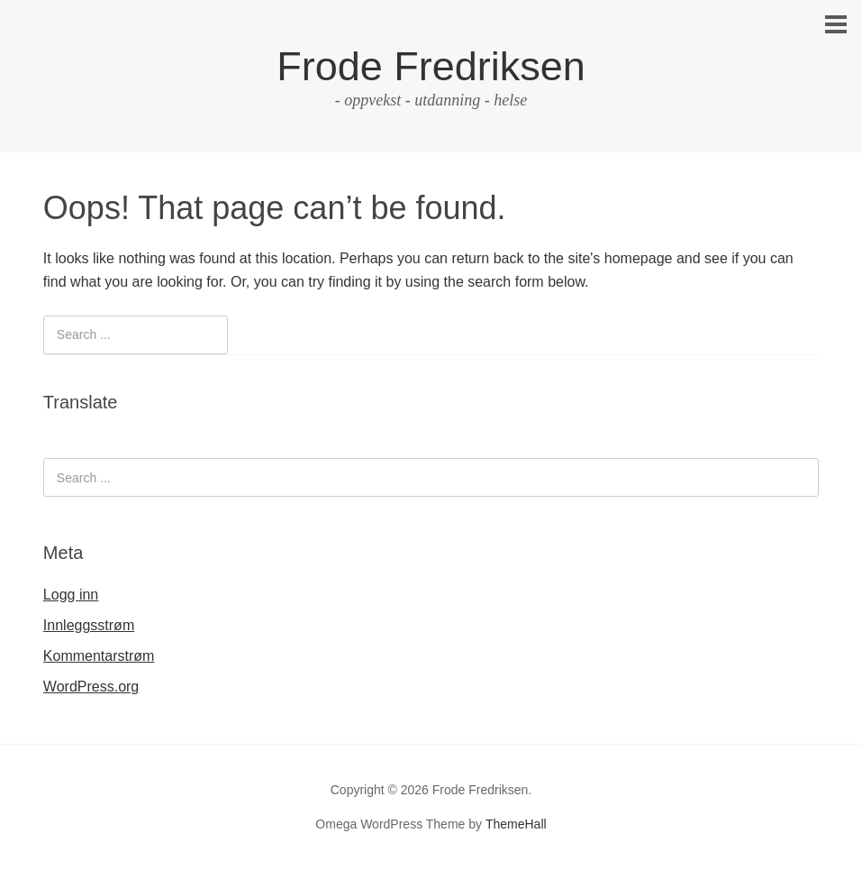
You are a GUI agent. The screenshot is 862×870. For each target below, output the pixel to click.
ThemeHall (516, 824)
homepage (638, 258)
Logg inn (70, 594)
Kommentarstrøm (99, 656)
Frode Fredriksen (431, 66)
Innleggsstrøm (88, 625)
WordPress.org (91, 686)
